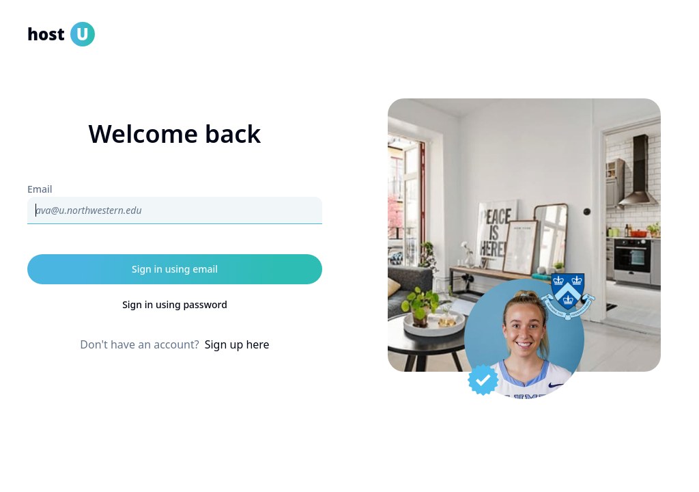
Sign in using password (174, 304)
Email (40, 188)
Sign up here (237, 344)
